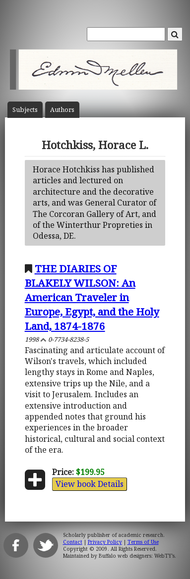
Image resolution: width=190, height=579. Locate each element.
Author (62, 109)
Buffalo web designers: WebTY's (137, 555)
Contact (72, 541)
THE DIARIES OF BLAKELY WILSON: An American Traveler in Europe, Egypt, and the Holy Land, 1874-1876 (92, 297)
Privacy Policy (105, 541)
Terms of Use (143, 541)
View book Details (90, 483)
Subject (25, 109)
